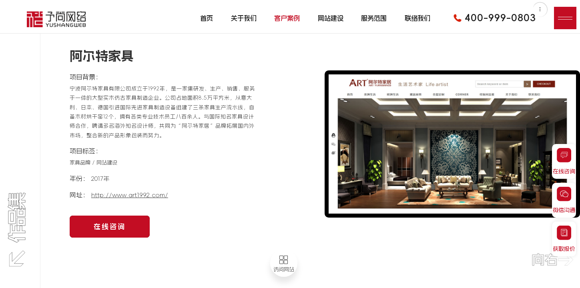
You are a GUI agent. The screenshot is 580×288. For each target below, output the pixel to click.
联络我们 (417, 18)
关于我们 (244, 18)
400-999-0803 (492, 18)
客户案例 (287, 18)
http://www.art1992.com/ (129, 195)
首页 (206, 18)
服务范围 (374, 18)
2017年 (100, 179)
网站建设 (330, 18)
